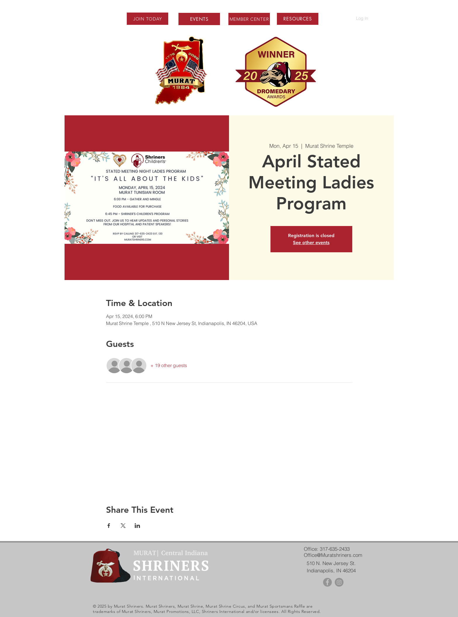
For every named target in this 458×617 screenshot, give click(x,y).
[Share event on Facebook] (109, 525)
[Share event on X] (123, 525)
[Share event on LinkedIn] (137, 525)
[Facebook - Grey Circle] (327, 582)
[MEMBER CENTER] (249, 19)
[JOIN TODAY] (147, 19)
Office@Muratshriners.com (333, 555)
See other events (311, 242)
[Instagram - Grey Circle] (339, 582)
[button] (297, 19)
